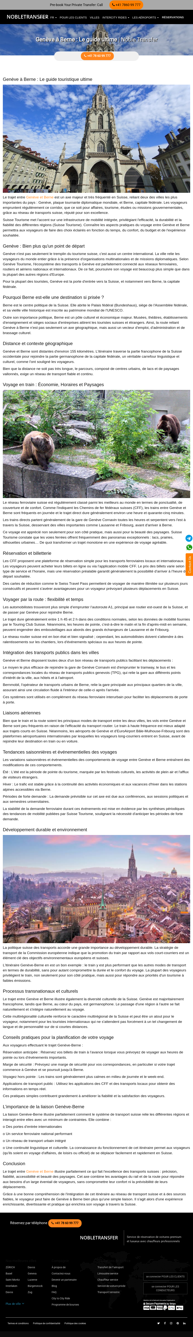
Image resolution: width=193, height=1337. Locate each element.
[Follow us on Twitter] (158, 1323)
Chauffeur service (107, 1279)
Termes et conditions (18, 1323)
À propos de (59, 1267)
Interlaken (11, 1285)
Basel (9, 1273)
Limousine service (107, 1273)
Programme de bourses (65, 1304)
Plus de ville (15, 1304)
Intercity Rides (115, 17)
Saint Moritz (13, 1279)
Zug (30, 1292)
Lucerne (32, 1279)
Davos (31, 1267)
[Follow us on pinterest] (178, 1323)
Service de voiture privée (111, 1285)
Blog (54, 1285)
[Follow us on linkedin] (184, 1323)
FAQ (54, 1292)
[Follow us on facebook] (165, 1323)
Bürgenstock (35, 1285)
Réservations (173, 17)
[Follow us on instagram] (171, 1323)
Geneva (32, 1273)
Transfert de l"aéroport (110, 1267)
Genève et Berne (40, 197)
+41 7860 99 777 (126, 5)
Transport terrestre (108, 1292)
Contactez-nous (61, 1273)
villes (94, 17)
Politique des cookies (75, 1323)
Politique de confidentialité (47, 1323)
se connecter (165, 1276)
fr (53, 17)
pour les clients (73, 17)
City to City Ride (61, 1298)
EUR (43, 17)
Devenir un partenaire (64, 1279)
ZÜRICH (10, 1267)
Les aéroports (145, 17)
